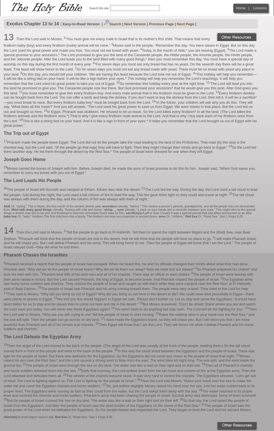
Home (241, 8)
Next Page (185, 24)
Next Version (135, 24)
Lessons (260, 8)
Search (112, 24)
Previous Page (161, 24)
